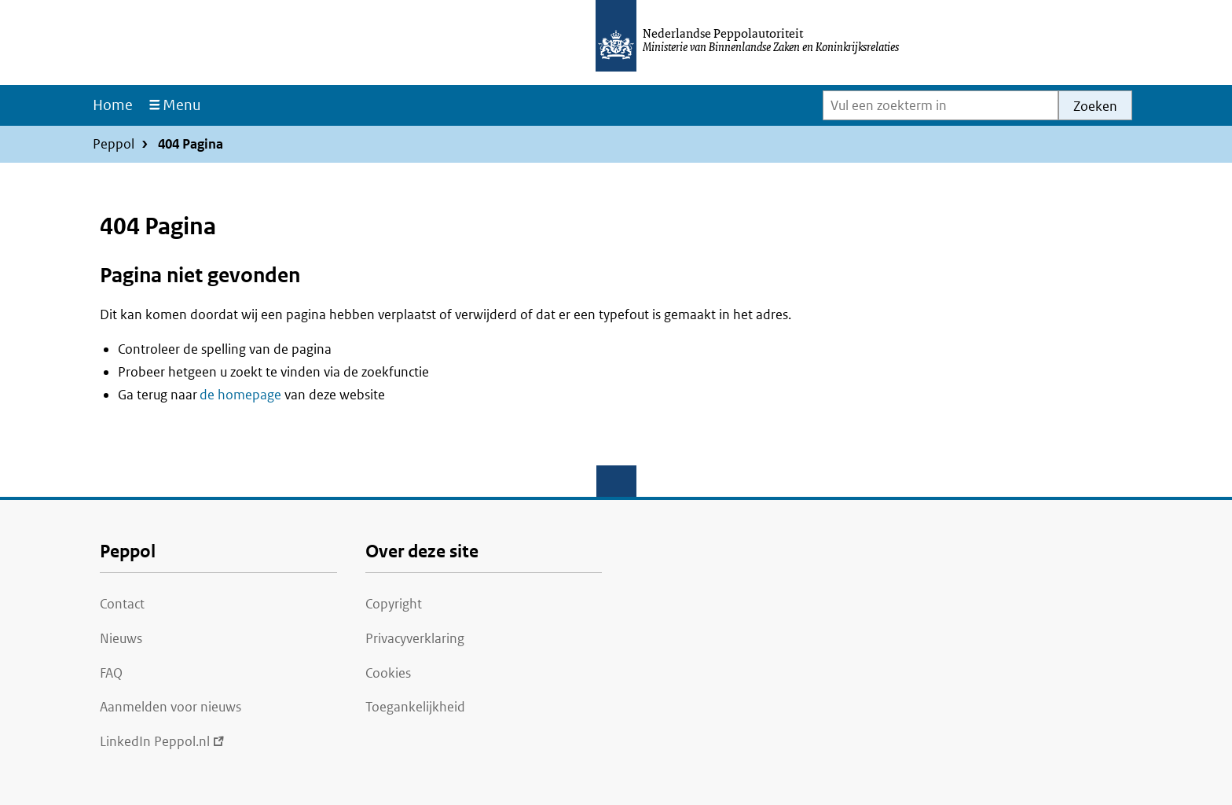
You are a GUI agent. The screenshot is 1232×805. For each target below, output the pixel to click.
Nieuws (121, 638)
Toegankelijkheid (415, 706)
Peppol (113, 144)
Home (113, 105)
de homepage (240, 394)
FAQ (111, 673)
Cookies (388, 673)
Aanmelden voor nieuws (170, 706)
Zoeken (1095, 106)
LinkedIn (162, 741)
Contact (122, 603)
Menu (182, 105)
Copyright (393, 603)
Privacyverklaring (414, 638)
